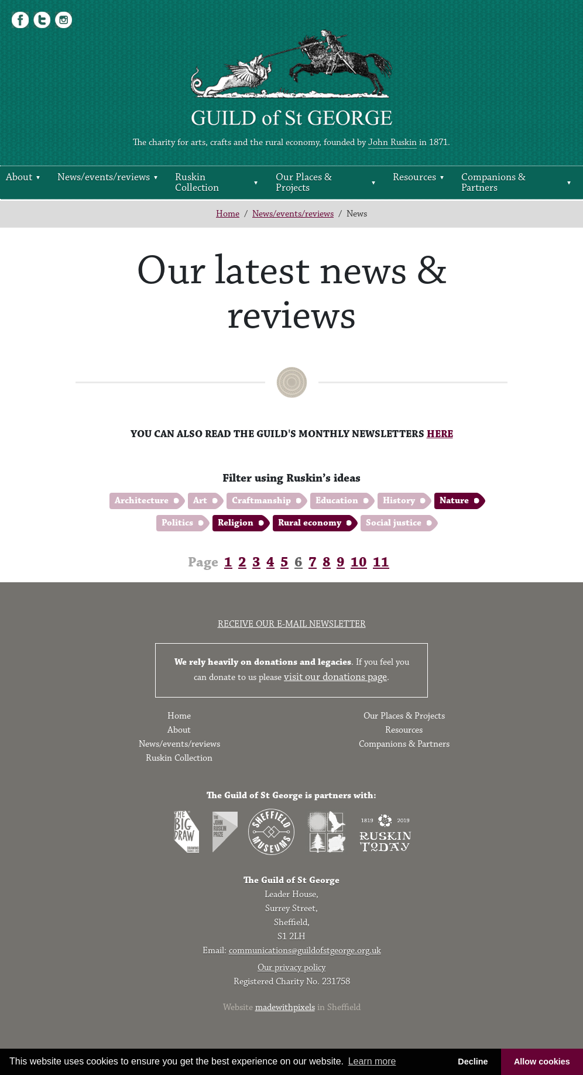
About (19, 177)
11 (381, 562)
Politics (177, 522)
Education (336, 500)
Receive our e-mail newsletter (292, 624)
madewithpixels (285, 1007)
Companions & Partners (493, 182)
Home (227, 213)
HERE (440, 434)
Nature (454, 500)
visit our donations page (335, 677)
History (399, 500)
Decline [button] (473, 1061)
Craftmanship (261, 500)
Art (200, 500)
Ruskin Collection (197, 182)
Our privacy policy (291, 967)
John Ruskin (392, 142)
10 (359, 562)
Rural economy (309, 522)
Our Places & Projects (304, 182)
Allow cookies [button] (542, 1061)
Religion (235, 522)
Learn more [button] (372, 1061)
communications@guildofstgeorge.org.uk (305, 950)
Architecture (142, 500)
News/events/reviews (103, 177)
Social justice (393, 522)
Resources (414, 177)
